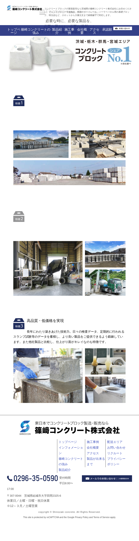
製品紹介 (57, 31)
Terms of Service (101, 517)
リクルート (114, 453)
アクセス (94, 31)
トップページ (13, 31)
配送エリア (114, 442)
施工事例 (69, 31)
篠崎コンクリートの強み (35, 31)
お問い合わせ (116, 447)
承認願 (107, 29)
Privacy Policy (81, 517)
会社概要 (82, 31)
